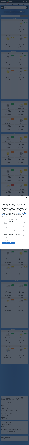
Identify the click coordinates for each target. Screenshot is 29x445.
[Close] (27, 198)
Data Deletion (7, 246)
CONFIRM (8, 242)
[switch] (24, 222)
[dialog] (14, 222)
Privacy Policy (21, 246)
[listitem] (14, 219)
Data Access (14, 246)
